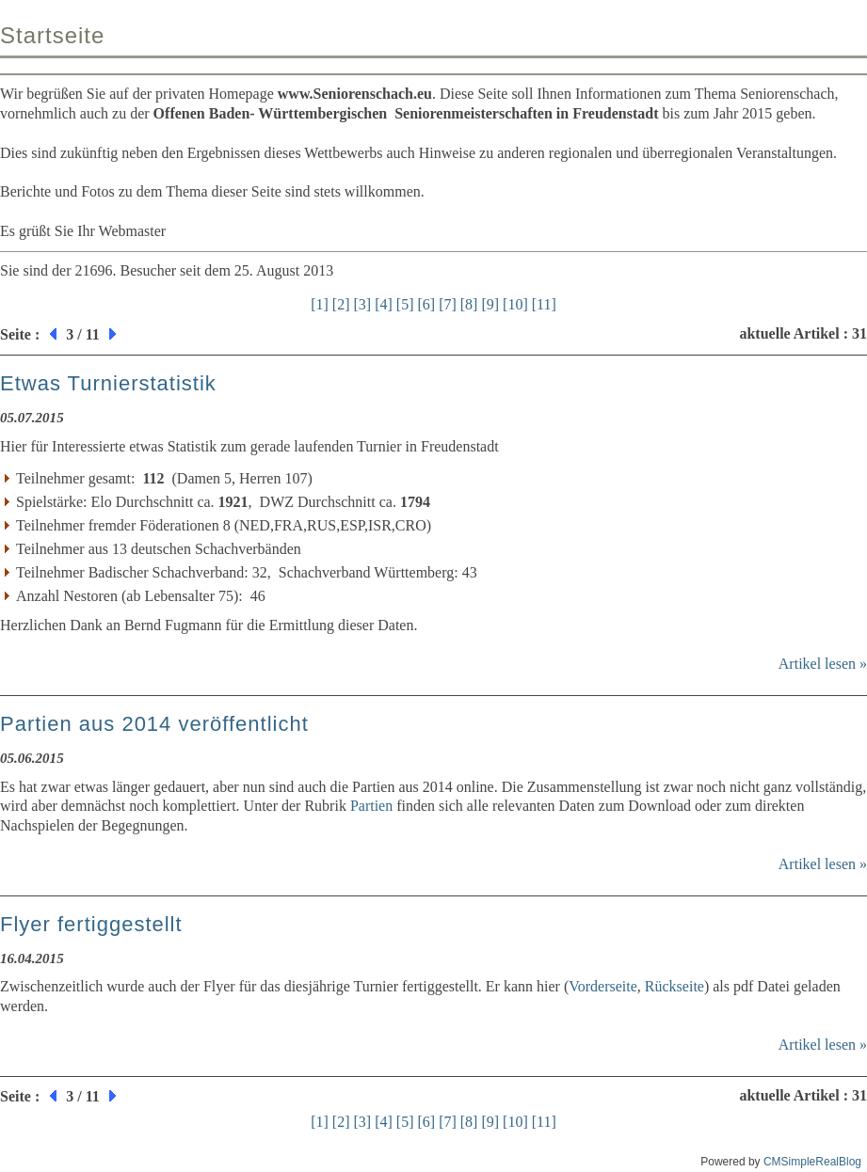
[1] (320, 304)
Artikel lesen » (823, 664)
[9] (490, 304)
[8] (469, 304)
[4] (384, 304)
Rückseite (674, 986)
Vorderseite (603, 986)
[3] (363, 304)
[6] (426, 304)
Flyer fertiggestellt (91, 924)
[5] (405, 304)
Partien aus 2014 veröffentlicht (154, 724)
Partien (371, 806)
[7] (448, 304)
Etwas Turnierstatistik (108, 383)
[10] (515, 304)
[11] (544, 304)
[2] (341, 304)
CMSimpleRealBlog (812, 1161)
